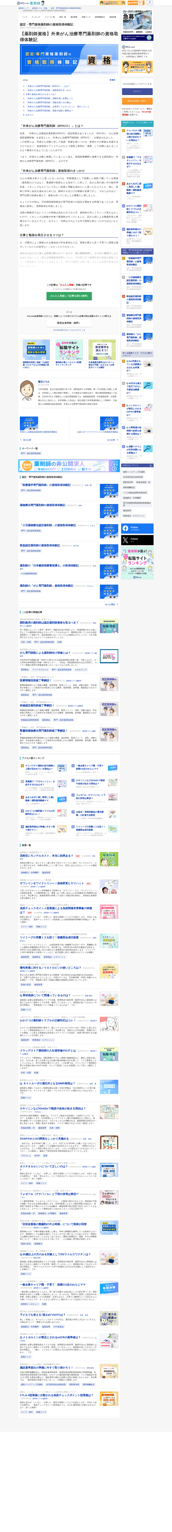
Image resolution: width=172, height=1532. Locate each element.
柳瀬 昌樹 (88, 996)
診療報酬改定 (100, 17)
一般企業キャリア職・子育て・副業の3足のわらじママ (53, 1284)
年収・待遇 (26, 642)
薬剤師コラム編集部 (73, 681)
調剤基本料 (74, 1384)
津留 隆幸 (90, 1368)
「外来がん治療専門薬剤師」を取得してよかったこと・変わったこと (58, 106)
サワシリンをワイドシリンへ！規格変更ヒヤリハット (52, 883)
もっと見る (111, 604)
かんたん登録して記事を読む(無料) (69, 296)
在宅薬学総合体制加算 (56, 1384)
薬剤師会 (25, 695)
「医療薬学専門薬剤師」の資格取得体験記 (45, 484)
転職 (60, 642)
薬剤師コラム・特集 (39, 8)
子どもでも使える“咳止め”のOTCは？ (43, 1314)
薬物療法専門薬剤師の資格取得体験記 (43, 505)
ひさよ (92, 526)
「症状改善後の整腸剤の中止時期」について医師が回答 (53, 1224)
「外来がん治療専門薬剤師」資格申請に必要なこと (49, 98)
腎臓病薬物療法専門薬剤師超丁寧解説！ (44, 730)
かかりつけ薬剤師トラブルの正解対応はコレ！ (48, 1020)
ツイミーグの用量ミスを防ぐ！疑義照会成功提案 (49, 937)
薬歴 (45, 1155)
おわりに (30, 115)
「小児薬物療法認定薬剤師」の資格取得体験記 (48, 525)
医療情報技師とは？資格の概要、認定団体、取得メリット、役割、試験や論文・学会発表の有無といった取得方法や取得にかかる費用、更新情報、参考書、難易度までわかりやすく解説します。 (58, 687)
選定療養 (74, 17)
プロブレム (26, 1155)
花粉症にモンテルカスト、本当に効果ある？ (47, 855)
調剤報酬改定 (89, 1384)
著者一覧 (62, 17)
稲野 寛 (93, 1084)
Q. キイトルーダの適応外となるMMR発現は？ (48, 1083)
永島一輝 (88, 485)
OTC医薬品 (59, 1327)
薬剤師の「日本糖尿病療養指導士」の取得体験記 (49, 565)
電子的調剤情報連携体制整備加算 (137, 504)
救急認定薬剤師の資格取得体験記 (40, 545)
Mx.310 (76, 546)
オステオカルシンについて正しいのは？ (44, 1166)
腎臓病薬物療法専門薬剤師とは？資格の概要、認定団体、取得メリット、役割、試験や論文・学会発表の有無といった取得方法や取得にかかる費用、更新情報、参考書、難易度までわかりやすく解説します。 (58, 740)
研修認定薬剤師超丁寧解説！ (37, 705)
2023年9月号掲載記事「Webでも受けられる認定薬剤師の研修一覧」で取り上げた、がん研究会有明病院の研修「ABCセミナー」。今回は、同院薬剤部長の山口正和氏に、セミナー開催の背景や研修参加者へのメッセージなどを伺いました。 (58, 662)
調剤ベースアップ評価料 (32, 1384)
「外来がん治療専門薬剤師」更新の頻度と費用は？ (49, 110)
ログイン (150, 2)
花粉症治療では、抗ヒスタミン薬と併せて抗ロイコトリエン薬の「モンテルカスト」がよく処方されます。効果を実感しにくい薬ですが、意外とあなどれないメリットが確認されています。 (58, 865)
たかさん (90, 586)
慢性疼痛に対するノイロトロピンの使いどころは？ (51, 967)
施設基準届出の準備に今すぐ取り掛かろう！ (47, 1367)
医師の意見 (26, 984)
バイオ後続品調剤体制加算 (135, 493)
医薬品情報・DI (28, 1128)
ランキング (36, 17)
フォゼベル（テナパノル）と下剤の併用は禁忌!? (49, 1194)
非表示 (112, 80)
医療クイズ (86, 17)
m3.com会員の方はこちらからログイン (69, 330)
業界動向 (25, 669)
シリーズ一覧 (50, 17)
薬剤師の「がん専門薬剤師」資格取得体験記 (47, 585)
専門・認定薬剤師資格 (31, 453)
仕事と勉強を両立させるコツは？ (41, 94)
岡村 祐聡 (87, 1139)
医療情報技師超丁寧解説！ (36, 680)
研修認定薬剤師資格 (30, 720)
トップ (24, 17)
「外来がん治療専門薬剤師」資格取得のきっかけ (48, 90)
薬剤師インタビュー (30, 1304)
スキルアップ (81, 669)
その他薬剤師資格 (29, 573)
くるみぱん (37, 1112)
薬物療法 (38, 1244)
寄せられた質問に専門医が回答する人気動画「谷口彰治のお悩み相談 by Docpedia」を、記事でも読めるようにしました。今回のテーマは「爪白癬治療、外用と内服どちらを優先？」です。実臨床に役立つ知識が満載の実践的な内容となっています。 (58, 977)
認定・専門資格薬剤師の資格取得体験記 (66, 8)
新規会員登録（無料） (69, 323)
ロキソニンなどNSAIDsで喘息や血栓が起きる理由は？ (53, 1108)
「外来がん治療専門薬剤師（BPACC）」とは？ (48, 86)
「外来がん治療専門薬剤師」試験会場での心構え (48, 102)
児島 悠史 (84, 1315)
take (80, 505)
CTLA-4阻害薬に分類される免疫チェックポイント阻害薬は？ (57, 1395)
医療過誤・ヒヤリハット (54, 957)
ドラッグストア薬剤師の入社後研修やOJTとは (48, 1050)
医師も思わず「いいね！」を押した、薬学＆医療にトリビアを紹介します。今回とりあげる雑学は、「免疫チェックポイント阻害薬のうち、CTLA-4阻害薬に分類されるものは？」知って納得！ (58, 1405)
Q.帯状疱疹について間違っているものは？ (46, 995)
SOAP (37, 1155)
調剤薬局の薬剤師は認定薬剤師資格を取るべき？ (49, 622)
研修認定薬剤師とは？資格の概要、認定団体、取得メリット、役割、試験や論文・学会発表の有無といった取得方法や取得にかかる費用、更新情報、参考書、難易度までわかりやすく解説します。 (58, 712)
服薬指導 (112, 17)
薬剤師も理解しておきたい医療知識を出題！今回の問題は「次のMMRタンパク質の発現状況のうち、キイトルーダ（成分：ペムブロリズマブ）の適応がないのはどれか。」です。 (58, 1090)
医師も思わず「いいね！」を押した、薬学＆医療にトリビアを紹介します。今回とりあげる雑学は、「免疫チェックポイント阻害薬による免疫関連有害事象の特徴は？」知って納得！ (58, 919)
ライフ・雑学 (27, 927)
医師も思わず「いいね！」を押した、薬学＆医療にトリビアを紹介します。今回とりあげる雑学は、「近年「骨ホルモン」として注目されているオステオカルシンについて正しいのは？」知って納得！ (58, 1176)
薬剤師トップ (23, 8)
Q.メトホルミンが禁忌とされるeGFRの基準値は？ (50, 1337)
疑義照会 (36, 957)
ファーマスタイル (40, 669)
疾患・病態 (55, 1128)
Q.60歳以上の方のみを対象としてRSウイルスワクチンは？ (55, 1254)
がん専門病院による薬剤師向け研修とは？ (45, 652)
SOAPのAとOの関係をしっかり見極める (45, 1138)
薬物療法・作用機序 (30, 872)
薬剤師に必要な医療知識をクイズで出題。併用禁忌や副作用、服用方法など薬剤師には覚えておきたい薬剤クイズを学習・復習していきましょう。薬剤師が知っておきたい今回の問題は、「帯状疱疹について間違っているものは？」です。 (58, 1002)
